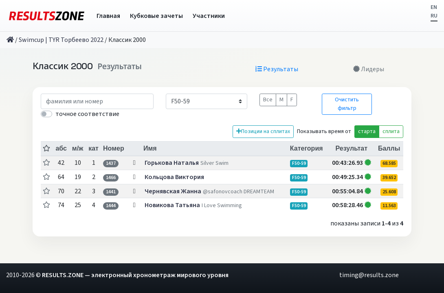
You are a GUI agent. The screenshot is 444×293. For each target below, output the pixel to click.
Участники (209, 15)
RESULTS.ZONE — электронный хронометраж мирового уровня (135, 275)
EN (434, 7)
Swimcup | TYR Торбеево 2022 (61, 39)
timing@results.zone (369, 275)
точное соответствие (87, 113)
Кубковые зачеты (156, 15)
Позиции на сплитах (263, 131)
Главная (108, 15)
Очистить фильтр (347, 104)
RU (434, 16)
